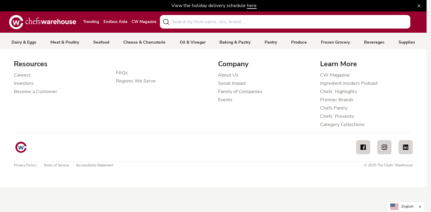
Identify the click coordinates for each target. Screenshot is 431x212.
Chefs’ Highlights (338, 91)
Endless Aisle (115, 22)
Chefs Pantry (334, 108)
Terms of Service (56, 165)
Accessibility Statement (94, 165)
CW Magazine (144, 22)
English (402, 207)
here (252, 5)
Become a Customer (35, 91)
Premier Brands (336, 99)
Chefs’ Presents (337, 116)
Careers (22, 75)
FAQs (122, 72)
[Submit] (166, 21)
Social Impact (232, 83)
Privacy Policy (25, 165)
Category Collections (342, 124)
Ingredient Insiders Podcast (349, 83)
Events (225, 99)
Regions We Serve (136, 81)
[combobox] (285, 22)
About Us (228, 75)
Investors (24, 83)
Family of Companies (240, 91)
